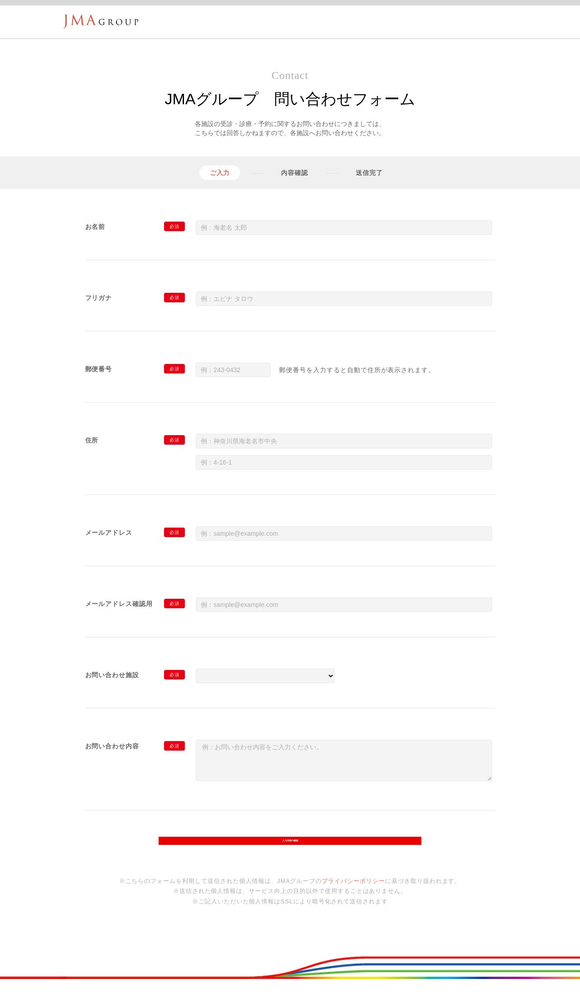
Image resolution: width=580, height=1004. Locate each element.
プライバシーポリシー (353, 892)
